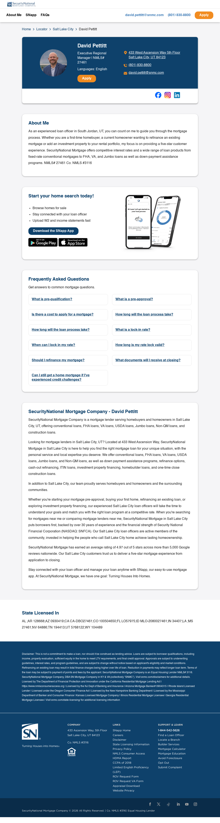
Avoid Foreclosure (170, 758)
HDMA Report (122, 758)
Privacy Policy (122, 748)
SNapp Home (122, 730)
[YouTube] (186, 804)
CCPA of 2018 (122, 762)
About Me (13, 15)
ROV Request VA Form (128, 781)
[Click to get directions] (151, 55)
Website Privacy (123, 790)
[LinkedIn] (178, 804)
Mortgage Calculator (172, 748)
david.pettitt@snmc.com (144, 15)
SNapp (31, 15)
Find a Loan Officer (171, 735)
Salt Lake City (63, 29)
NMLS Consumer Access (129, 753)
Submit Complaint (170, 767)
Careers (118, 735)
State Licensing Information (131, 744)
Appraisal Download (126, 785)
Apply (204, 15)
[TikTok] (168, 804)
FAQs (45, 15)
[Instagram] (195, 804)
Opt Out (163, 762)
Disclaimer (119, 739)
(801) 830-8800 (179, 15)
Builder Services (168, 744)
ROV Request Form (126, 776)
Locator (41, 29)
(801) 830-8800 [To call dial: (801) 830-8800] (140, 65)
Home (26, 29)
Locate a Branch (169, 739)
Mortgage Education (172, 753)
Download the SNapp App (53, 231)
